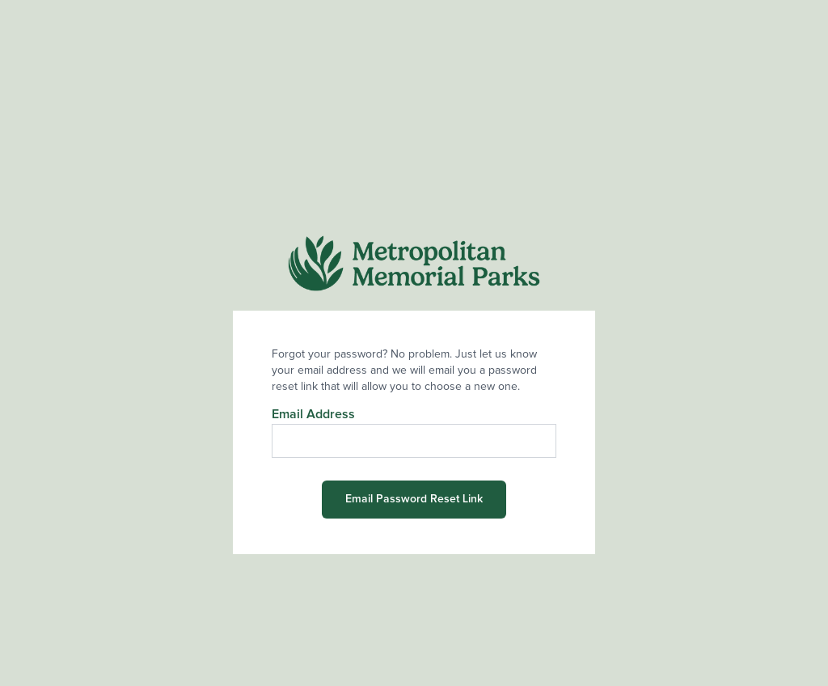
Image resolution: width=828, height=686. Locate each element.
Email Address (313, 414)
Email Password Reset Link (414, 499)
